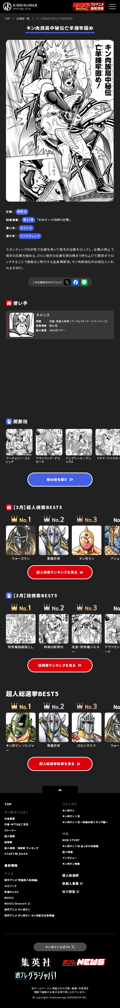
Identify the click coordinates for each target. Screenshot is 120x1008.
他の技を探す (60, 479)
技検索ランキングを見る (60, 665)
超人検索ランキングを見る (60, 572)
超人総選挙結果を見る (60, 763)
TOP (7, 18)
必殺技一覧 (23, 18)
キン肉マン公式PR (60, 947)
